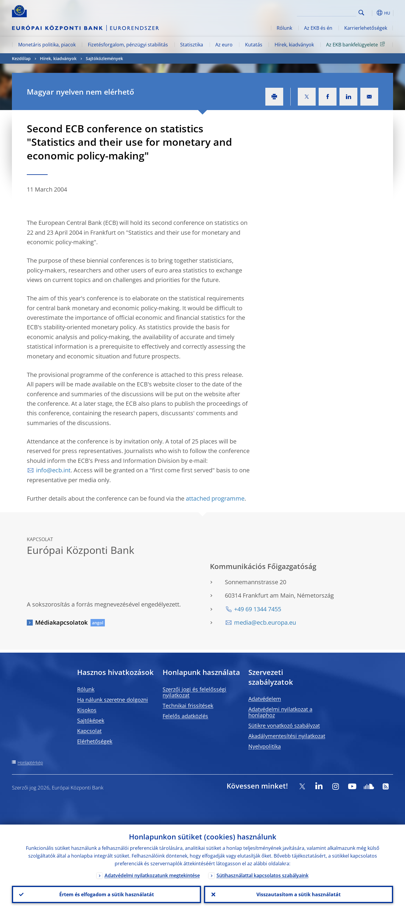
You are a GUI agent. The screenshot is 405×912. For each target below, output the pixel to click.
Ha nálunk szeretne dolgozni (112, 699)
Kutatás (253, 44)
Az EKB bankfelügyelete (356, 44)
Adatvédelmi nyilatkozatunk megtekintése (152, 875)
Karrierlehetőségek (365, 28)
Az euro (224, 44)
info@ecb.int (53, 470)
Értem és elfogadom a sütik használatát (106, 894)
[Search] (326, 11)
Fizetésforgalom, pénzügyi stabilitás (128, 44)
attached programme (215, 498)
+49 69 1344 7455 (257, 609)
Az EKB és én (318, 28)
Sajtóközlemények (104, 58)
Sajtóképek (90, 720)
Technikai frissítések (188, 705)
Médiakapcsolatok (61, 622)
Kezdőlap (21, 58)
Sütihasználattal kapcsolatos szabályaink (262, 875)
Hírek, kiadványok (294, 44)
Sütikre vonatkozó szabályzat (284, 725)
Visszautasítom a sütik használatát (298, 894)
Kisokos (86, 710)
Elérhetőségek (94, 741)
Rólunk (284, 28)
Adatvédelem (264, 698)
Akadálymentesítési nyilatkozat (286, 735)
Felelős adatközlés (185, 716)
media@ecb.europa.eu (265, 622)
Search (361, 12)
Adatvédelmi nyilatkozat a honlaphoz (280, 712)
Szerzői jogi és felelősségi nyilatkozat (194, 692)
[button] (372, 13)
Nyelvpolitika (264, 746)
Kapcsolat (89, 730)
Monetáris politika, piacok (47, 44)
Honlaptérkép (30, 762)
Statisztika (191, 44)
